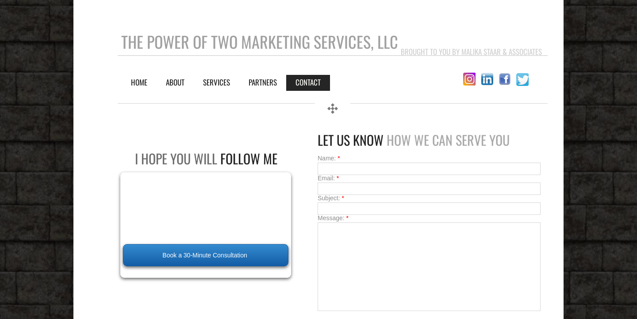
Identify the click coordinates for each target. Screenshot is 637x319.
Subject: (331, 198)
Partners (263, 82)
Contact (308, 82)
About (175, 82)
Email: (328, 178)
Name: (329, 158)
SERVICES (216, 82)
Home (139, 82)
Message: (333, 218)
